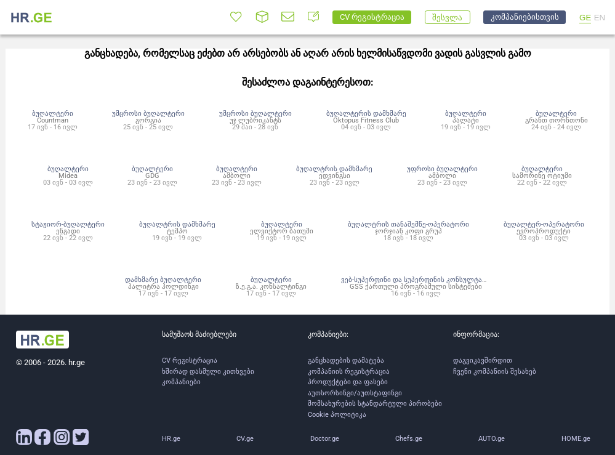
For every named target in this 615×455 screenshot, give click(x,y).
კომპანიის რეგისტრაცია (349, 372)
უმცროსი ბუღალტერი (148, 113)
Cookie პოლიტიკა (337, 415)
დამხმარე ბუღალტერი (163, 279)
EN (600, 17)
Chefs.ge (408, 439)
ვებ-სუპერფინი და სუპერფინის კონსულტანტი (417, 279)
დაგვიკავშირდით (482, 360)
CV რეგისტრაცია (189, 360)
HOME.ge (575, 439)
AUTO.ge (491, 439)
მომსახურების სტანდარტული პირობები (375, 404)
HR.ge (171, 439)
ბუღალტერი (52, 113)
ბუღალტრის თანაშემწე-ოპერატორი (408, 224)
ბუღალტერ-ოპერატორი (544, 224)
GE (585, 17)
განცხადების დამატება (346, 360)
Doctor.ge (324, 439)
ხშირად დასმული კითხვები (208, 372)
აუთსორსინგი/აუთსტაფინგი (355, 393)
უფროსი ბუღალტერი (442, 168)
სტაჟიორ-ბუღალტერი (68, 224)
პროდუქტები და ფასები (348, 382)
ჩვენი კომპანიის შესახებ (494, 372)
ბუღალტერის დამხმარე (366, 113)
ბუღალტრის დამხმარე (334, 168)
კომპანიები (181, 382)
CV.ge (245, 439)
